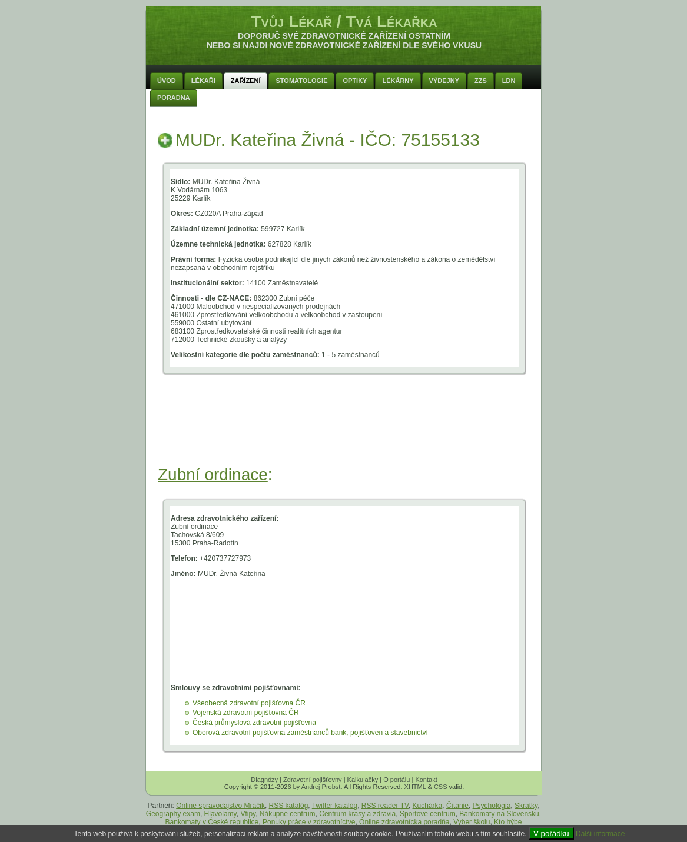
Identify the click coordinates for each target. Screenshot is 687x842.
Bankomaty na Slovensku (499, 814)
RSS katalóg (288, 805)
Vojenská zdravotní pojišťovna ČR (246, 712)
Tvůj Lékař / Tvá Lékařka (344, 21)
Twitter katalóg (334, 805)
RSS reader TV (385, 805)
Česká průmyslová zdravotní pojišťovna (254, 722)
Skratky (526, 805)
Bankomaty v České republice (212, 822)
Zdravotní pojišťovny (312, 779)
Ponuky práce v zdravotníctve (309, 822)
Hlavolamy (220, 814)
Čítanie (457, 805)
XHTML (415, 786)
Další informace (600, 834)
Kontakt (426, 779)
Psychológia (492, 805)
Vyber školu (471, 822)
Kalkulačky (363, 779)
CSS (440, 786)
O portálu (396, 779)
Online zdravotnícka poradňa (404, 822)
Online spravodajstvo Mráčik (220, 805)
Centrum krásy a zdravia (357, 814)
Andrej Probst (321, 786)
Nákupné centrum (288, 814)
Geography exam (173, 814)
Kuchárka (428, 805)
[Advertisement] (344, 434)
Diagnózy (264, 779)
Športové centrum (428, 814)
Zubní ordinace (213, 474)
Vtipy (247, 814)
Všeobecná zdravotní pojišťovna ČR (249, 703)
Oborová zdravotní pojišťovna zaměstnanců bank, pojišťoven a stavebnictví (310, 732)
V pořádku (551, 833)
